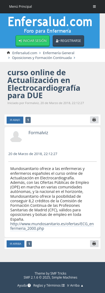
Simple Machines (64, 277)
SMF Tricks (58, 273)
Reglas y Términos (49, 286)
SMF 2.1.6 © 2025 (37, 277)
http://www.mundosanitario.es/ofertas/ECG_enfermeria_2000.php (52, 226)
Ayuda (24, 286)
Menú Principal (20, 6)
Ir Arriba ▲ (75, 286)
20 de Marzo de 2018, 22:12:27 (32, 153)
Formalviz (38, 132)
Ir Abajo (15, 120)
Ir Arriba (15, 244)
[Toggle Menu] (94, 6)
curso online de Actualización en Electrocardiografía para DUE (43, 83)
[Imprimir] (94, 119)
